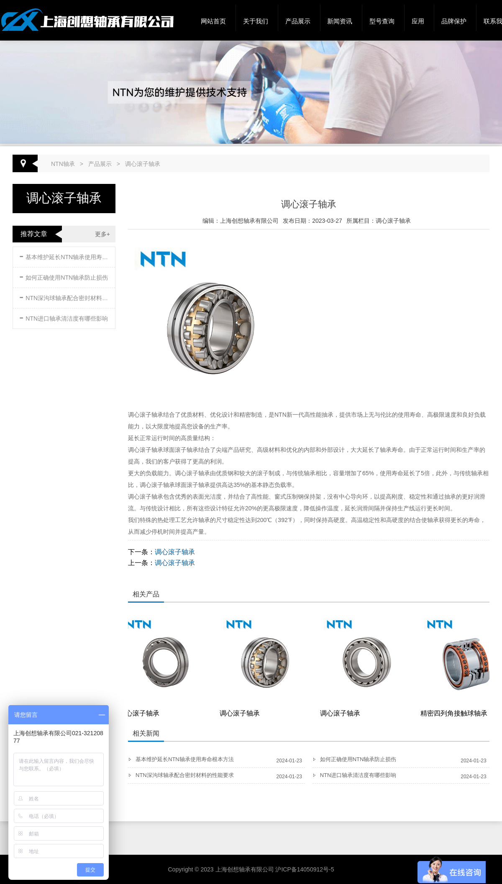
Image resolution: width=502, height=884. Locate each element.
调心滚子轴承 (142, 163)
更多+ (102, 234)
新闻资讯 (339, 21)
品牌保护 (453, 21)
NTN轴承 (63, 163)
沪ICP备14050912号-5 (304, 869)
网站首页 (213, 21)
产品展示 (297, 21)
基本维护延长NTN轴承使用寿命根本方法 (64, 255)
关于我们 (255, 21)
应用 (418, 21)
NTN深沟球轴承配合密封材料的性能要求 (64, 296)
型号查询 (381, 21)
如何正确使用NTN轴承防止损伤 (63, 276)
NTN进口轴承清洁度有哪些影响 (63, 317)
